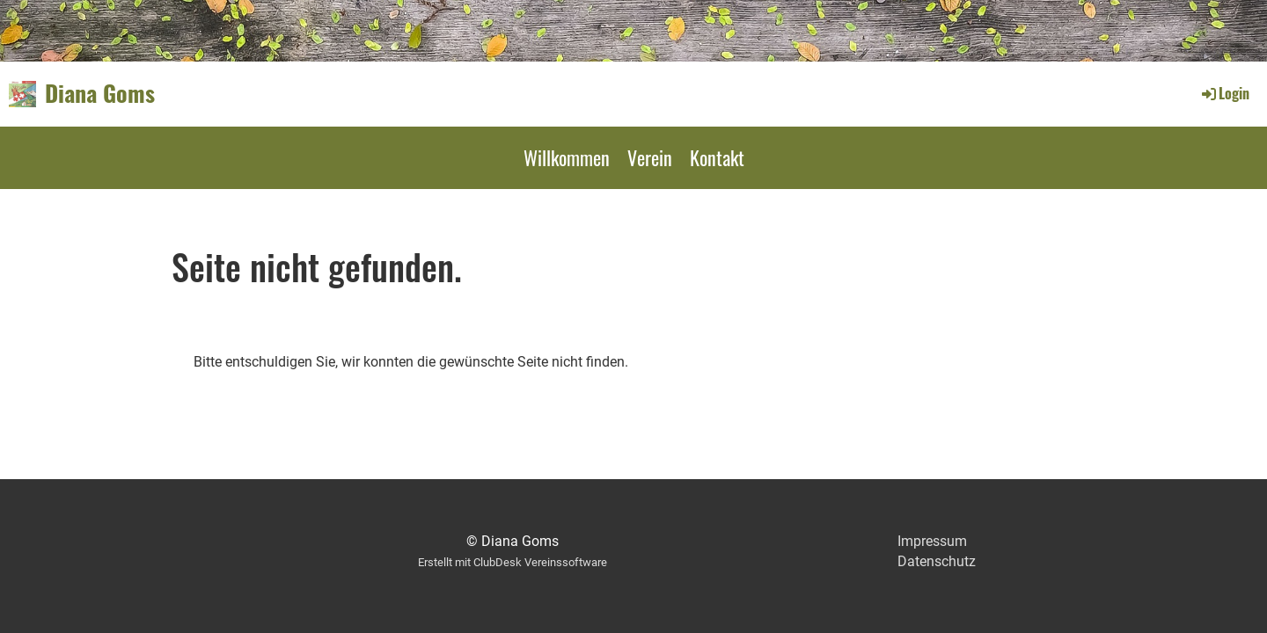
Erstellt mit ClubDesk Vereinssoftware (512, 562)
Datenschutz (936, 561)
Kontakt (717, 157)
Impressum (932, 541)
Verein (649, 157)
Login (1224, 93)
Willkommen (567, 157)
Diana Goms (100, 93)
